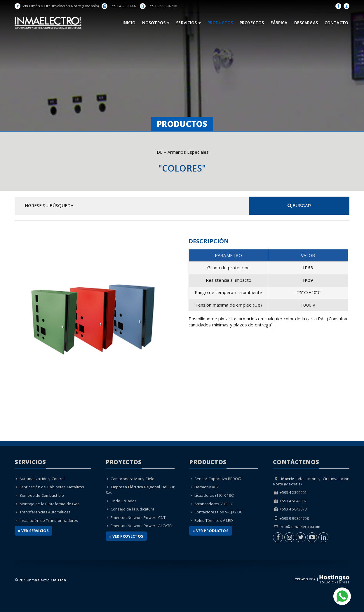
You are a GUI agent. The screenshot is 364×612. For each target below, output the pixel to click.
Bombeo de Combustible (42, 495)
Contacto (336, 22)
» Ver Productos (210, 530)
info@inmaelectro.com (300, 526)
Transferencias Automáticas (45, 512)
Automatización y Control (42, 478)
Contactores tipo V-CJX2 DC (218, 512)
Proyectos (252, 22)
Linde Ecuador (123, 500)
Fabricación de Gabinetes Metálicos (52, 486)
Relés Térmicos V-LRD (213, 520)
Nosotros (155, 22)
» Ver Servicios (33, 530)
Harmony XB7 (206, 486)
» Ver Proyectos (126, 536)
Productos (220, 22)
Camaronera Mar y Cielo (132, 478)
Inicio (129, 22)
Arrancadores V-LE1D (213, 503)
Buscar (299, 205)
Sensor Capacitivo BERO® (217, 478)
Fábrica (279, 22)
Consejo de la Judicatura (133, 509)
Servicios (188, 22)
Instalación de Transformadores (49, 520)
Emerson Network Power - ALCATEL (142, 525)
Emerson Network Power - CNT (138, 517)
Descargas (306, 22)
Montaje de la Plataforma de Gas (50, 503)
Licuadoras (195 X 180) (214, 495)
